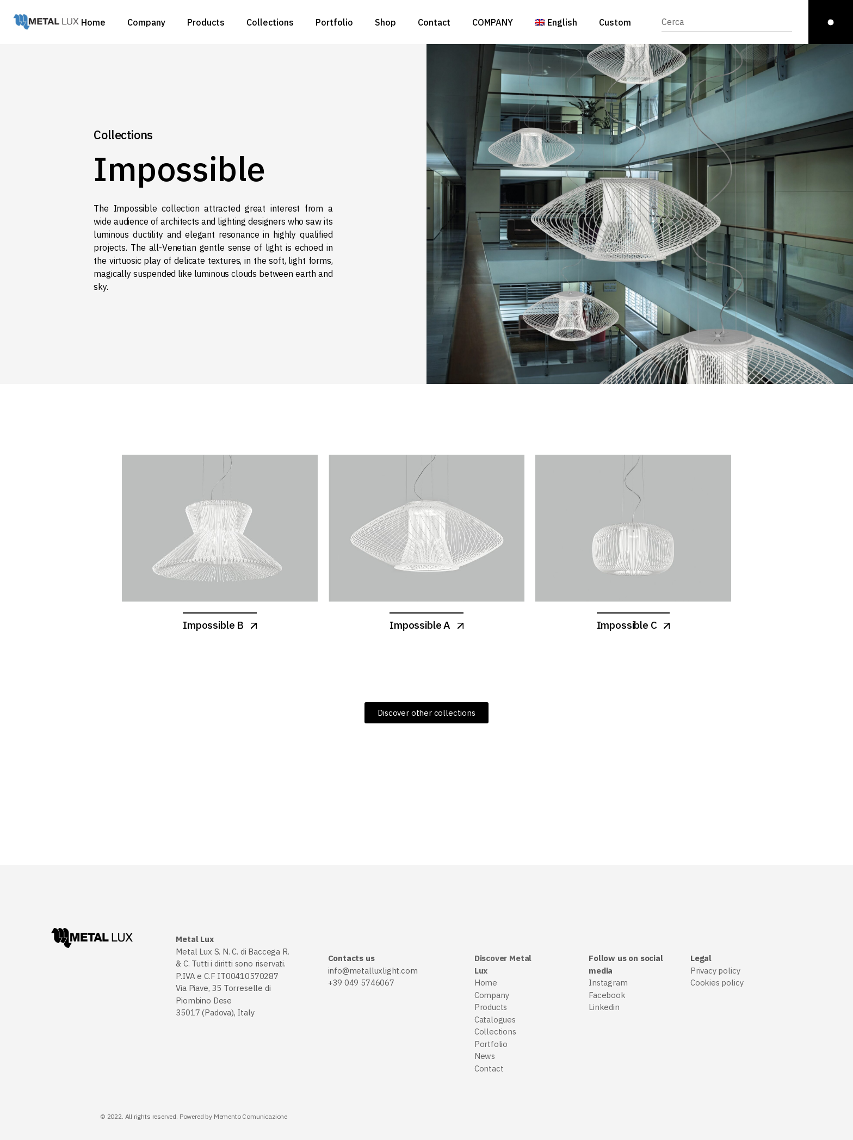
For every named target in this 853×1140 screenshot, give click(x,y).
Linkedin (604, 1007)
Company (491, 995)
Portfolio (491, 1044)
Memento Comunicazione (250, 1116)
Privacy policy (715, 970)
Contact (489, 1068)
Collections (495, 1031)
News (484, 1056)
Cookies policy (716, 982)
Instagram (608, 982)
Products (491, 1007)
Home (485, 982)
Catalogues (495, 1019)
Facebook (607, 995)
